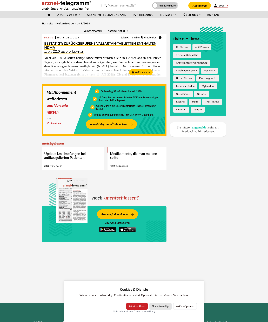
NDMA (103, 66)
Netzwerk (168, 14)
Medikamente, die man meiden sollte (133, 156)
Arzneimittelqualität (187, 55)
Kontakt (214, 14)
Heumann (209, 70)
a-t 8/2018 (83, 23)
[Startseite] (49, 14)
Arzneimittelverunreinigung (191, 62)
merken (137, 37)
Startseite (47, 23)
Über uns (190, 14)
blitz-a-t (48, 37)
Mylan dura (208, 86)
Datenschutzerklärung (144, 311)
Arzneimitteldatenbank (106, 14)
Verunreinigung (146, 62)
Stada (195, 101)
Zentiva (197, 109)
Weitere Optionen (185, 306)
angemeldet (200, 127)
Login (221, 5)
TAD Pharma (212, 101)
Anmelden (54, 123)
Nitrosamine (183, 93)
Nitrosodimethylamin (82, 66)
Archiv (67, 14)
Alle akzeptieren (137, 306)
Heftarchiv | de (65, 23)
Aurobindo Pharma (186, 70)
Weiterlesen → (141, 72)
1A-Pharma (182, 47)
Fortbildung (143, 14)
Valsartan (69, 58)
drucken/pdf (152, 37)
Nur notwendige (160, 306)
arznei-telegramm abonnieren (109, 124)
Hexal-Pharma (184, 78)
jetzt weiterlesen (53, 165)
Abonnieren (200, 5)
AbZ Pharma (202, 47)
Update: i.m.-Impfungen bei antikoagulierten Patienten (65, 156)
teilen (125, 37)
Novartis (201, 93)
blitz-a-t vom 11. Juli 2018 (96, 74)
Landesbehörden (185, 86)
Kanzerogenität (207, 78)
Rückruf (180, 101)
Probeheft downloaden (115, 214)
